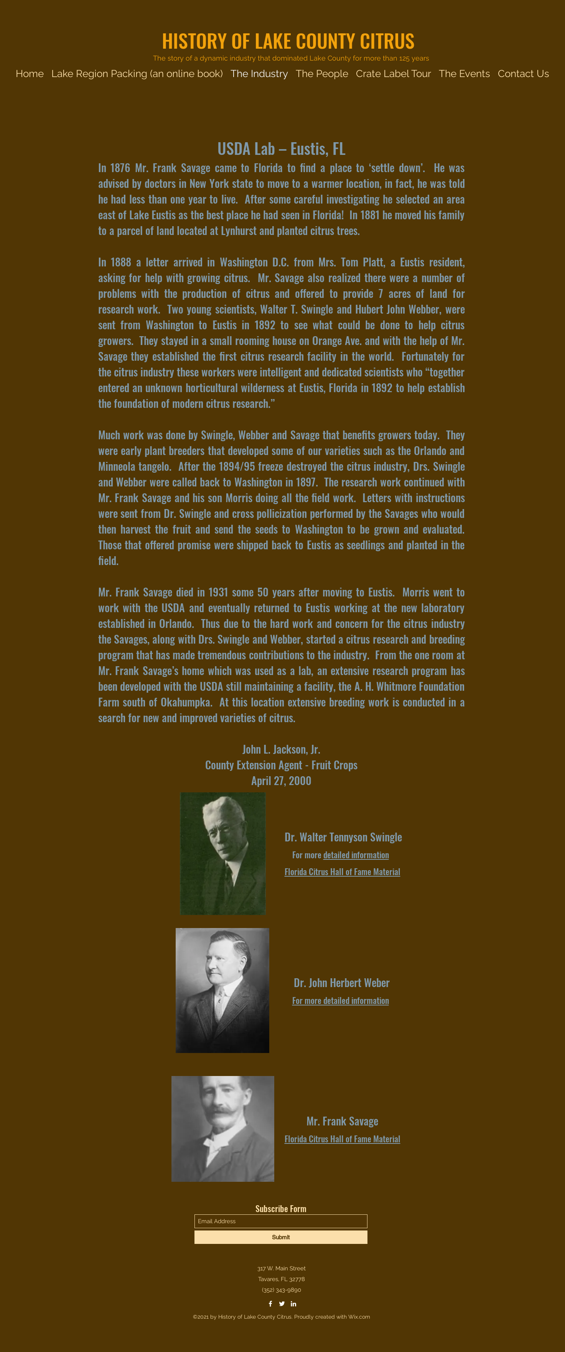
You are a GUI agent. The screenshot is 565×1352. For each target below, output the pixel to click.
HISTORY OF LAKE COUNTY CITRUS (288, 40)
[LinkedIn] (293, 1304)
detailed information (356, 854)
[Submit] (280, 1237)
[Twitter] (282, 1304)
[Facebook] (270, 1304)
